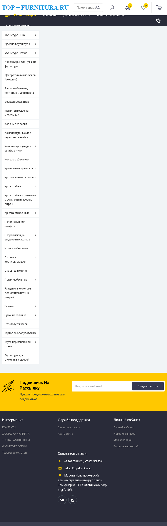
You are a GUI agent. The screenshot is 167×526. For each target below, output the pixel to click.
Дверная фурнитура (20, 44)
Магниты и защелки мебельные (17, 113)
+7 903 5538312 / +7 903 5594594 (80, 461)
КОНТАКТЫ (9, 427)
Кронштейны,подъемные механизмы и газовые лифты (20, 200)
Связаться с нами (69, 427)
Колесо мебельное (16, 159)
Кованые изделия (16, 124)
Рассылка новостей (126, 446)
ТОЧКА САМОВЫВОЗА (16, 440)
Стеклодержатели (16, 324)
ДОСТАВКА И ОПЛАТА (15, 433)
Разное (20, 306)
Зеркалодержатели (17, 101)
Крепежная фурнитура (20, 168)
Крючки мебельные (20, 212)
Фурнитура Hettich (20, 52)
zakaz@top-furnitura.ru (74, 468)
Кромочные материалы (20, 177)
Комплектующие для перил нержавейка (18, 135)
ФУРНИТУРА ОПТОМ (14, 446)
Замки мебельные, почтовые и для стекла (19, 90)
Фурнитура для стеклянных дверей (17, 357)
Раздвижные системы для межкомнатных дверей (18, 293)
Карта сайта (65, 433)
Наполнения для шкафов (15, 224)
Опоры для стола (16, 270)
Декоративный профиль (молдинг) (20, 77)
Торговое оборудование (20, 333)
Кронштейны (20, 186)
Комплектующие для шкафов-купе (20, 148)
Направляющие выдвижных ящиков (20, 237)
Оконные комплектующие (20, 259)
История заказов (124, 433)
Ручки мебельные (20, 315)
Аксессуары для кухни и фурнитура (20, 64)
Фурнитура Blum (20, 35)
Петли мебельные (20, 279)
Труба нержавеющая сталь (20, 344)
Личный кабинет (124, 427)
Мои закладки (122, 440)
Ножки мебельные (16, 248)
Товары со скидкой (14, 452)
